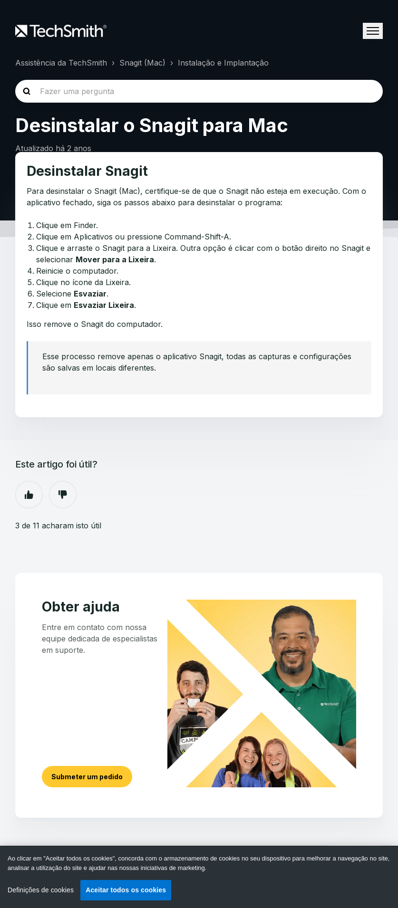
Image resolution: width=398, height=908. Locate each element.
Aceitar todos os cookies (126, 890)
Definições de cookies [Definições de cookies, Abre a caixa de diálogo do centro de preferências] (41, 890)
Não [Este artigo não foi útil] (63, 494)
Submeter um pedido (87, 777)
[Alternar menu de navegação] (373, 31)
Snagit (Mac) (142, 62)
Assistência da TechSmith (61, 62)
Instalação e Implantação (223, 62)
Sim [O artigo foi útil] (29, 494)
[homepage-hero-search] (199, 91)
